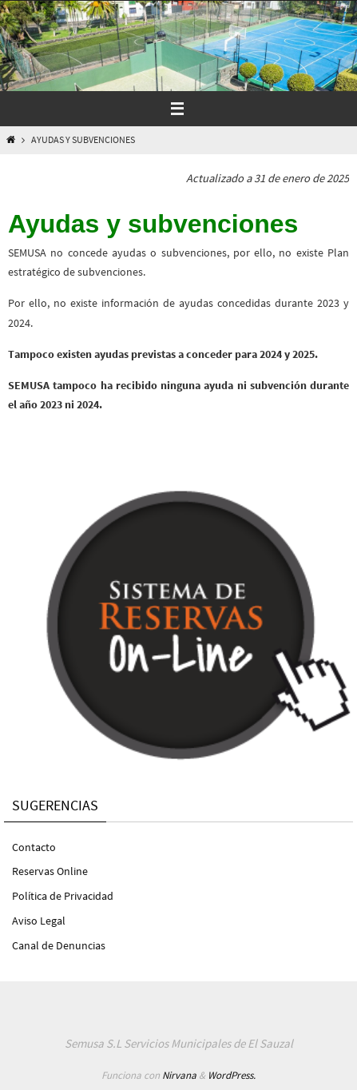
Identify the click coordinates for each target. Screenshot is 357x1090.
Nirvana (179, 1075)
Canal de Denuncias (58, 945)
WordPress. (232, 1075)
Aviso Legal (38, 920)
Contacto (34, 847)
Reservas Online (50, 871)
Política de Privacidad (62, 896)
